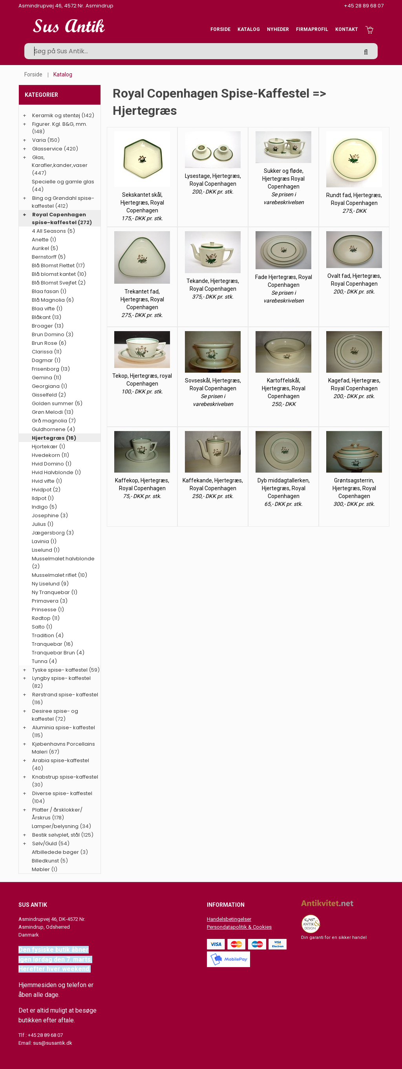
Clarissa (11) (47, 351)
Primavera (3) (50, 601)
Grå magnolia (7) (54, 420)
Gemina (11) (46, 377)
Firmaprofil (312, 29)
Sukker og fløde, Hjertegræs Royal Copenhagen (283, 179)
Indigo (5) (44, 507)
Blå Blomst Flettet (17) (58, 265)
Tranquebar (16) (52, 644)
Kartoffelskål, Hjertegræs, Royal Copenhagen (283, 388)
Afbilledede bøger (55, 852)
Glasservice (47, 148)
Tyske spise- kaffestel (60, 670)
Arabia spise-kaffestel (60, 760)
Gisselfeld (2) (49, 395)
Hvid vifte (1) (47, 481)
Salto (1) (42, 627)
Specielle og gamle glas (63, 181)
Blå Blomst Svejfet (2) (59, 282)
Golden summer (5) (57, 403)
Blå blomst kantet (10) (59, 274)
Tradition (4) (48, 635)
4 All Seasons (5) (53, 231)
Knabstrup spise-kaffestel (65, 777)
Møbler (41, 869)
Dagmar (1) (46, 360)
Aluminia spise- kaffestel (63, 727)
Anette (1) (44, 239)
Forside (220, 29)
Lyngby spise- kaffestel (61, 678)
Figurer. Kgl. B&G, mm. (59, 124)
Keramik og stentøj (56, 115)
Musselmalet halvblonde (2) (63, 562)
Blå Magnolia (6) (53, 300)
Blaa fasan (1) (49, 291)
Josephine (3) (50, 515)
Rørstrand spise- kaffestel (65, 694)
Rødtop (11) (46, 618)
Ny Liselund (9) (50, 583)
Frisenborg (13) (51, 369)
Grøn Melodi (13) (52, 412)
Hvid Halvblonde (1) (56, 472)
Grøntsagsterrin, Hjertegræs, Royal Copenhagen (354, 488)
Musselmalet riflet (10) (59, 575)
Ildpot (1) (43, 498)
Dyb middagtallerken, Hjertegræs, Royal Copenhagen (284, 488)
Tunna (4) (44, 661)
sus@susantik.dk (52, 1043)
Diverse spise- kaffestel (62, 793)
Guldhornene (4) (53, 429)
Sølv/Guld (44, 843)
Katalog (249, 29)
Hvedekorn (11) (50, 455)
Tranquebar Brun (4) (58, 652)
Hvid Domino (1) (51, 463)
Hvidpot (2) (46, 489)
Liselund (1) (46, 550)
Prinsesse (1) (48, 609)
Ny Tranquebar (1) (54, 592)
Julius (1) (42, 524)
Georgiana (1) (49, 386)
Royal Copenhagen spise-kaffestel (59, 218)
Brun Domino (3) (52, 334)
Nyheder (278, 29)
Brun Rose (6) (49, 343)
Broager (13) (48, 326)
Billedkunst (45, 860)
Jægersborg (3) (53, 532)
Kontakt (346, 29)
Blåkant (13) (46, 317)
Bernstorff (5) (49, 257)
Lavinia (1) (44, 541)
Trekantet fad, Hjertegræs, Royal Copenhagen (142, 299)
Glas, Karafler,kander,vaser (60, 161)
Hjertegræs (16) (54, 438)
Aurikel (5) (45, 248)
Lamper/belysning (56, 826)
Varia (39, 140)
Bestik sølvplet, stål (56, 835)
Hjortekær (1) (48, 446)
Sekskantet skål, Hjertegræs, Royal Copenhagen (142, 203)
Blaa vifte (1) (47, 308)
